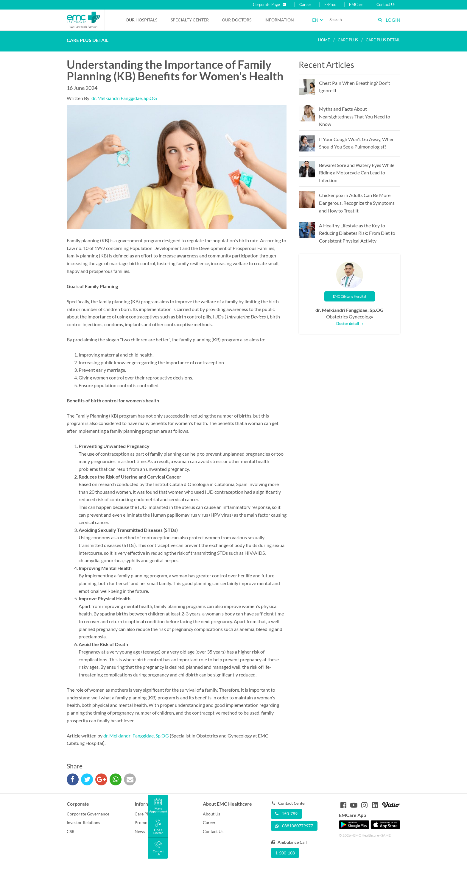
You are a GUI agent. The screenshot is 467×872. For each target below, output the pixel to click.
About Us (211, 813)
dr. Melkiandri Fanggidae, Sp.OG (124, 98)
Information (279, 19)
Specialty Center (190, 19)
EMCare (356, 4)
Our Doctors (236, 19)
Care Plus (143, 813)
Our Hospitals (141, 19)
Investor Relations (83, 822)
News (140, 831)
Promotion (145, 822)
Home (324, 39)
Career (305, 4)
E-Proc (330, 4)
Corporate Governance (88, 813)
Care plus (348, 39)
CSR (70, 831)
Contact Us (386, 4)
